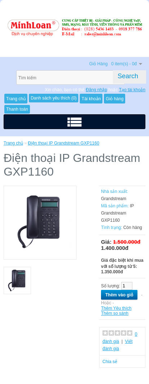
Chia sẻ (109, 361)
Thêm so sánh (114, 313)
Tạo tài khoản (132, 89)
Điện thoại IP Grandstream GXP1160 (63, 143)
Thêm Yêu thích (116, 308)
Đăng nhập (96, 89)
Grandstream (113, 198)
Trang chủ (13, 143)
